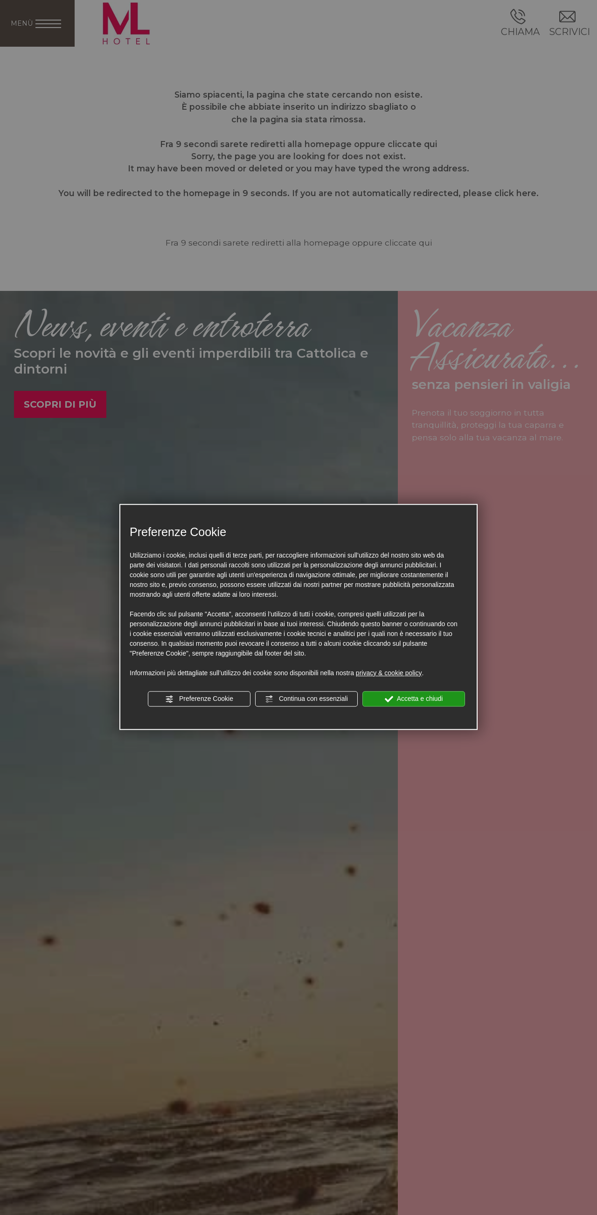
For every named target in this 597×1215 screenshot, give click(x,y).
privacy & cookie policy (389, 673)
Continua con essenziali (306, 699)
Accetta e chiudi (414, 699)
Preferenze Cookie (199, 699)
